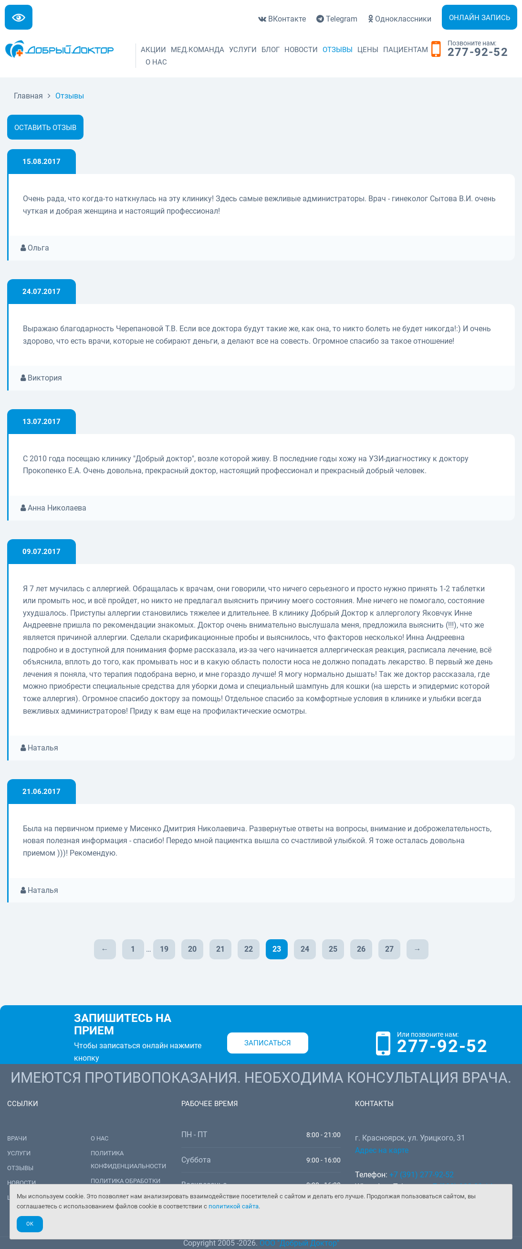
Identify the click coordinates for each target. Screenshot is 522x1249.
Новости (301, 49)
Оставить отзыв (45, 127)
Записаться (267, 1043)
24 (305, 949)
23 (276, 949)
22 (248, 949)
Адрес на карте (381, 1150)
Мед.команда (197, 49)
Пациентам (405, 49)
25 (333, 949)
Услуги (243, 49)
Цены (367, 49)
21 (220, 949)
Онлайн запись (479, 17)
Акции (153, 49)
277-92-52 (478, 52)
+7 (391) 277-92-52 (421, 1174)
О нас (156, 62)
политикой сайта (234, 1206)
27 (389, 949)
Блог (270, 49)
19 (164, 949)
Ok (29, 1224)
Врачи (17, 1138)
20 (192, 949)
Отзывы (338, 49)
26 (361, 949)
